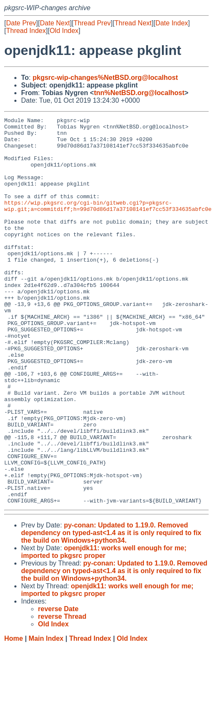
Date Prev (21, 23)
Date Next (55, 23)
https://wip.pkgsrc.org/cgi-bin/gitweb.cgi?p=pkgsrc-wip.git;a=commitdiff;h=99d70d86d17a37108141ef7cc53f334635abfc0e (107, 224)
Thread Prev (92, 23)
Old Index (64, 30)
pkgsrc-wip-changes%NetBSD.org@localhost (105, 77)
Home (13, 715)
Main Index (46, 715)
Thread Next (132, 23)
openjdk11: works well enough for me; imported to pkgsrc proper (103, 629)
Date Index (171, 23)
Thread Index (26, 30)
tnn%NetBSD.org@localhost (139, 92)
